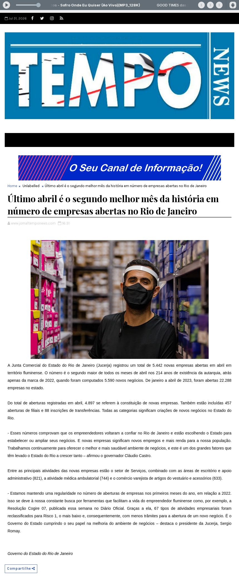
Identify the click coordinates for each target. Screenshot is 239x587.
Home (12, 186)
